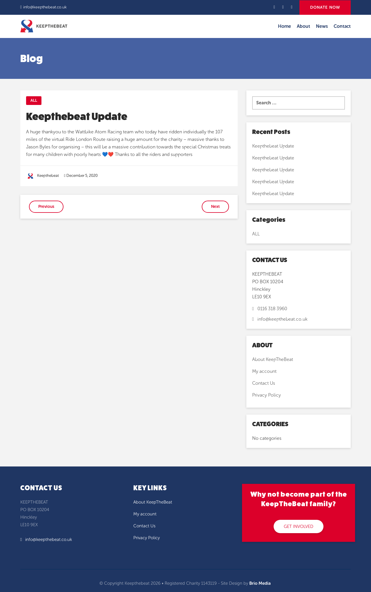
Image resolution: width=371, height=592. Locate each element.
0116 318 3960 (269, 308)
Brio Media (260, 583)
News (322, 26)
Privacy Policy (266, 395)
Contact (342, 26)
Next (215, 206)
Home (284, 26)
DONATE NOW (325, 7)
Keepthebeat (48, 175)
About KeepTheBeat (272, 359)
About (303, 26)
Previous (46, 206)
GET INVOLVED (298, 526)
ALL (33, 100)
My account (264, 371)
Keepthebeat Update (273, 146)
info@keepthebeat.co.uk (45, 7)
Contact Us (263, 383)
